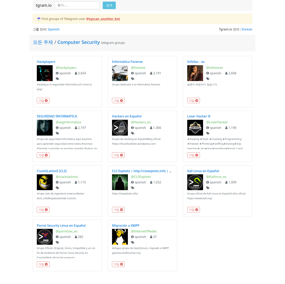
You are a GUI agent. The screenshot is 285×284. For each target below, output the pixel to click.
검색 (109, 5)
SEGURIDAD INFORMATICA (57, 116)
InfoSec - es (195, 61)
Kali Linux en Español (203, 171)
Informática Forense (127, 61)
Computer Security (78, 42)
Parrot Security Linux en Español (61, 225)
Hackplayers (46, 61)
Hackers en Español (127, 116)
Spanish (54, 29)
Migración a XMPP (125, 225)
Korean (247, 29)
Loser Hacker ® (199, 116)
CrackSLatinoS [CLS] (51, 171)
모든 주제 (43, 42)
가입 (43, 100)
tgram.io (44, 5)
